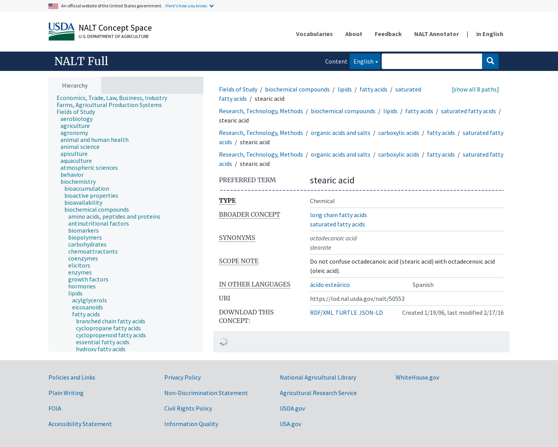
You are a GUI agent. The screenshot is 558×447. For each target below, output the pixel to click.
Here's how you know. (186, 6)
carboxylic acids (398, 132)
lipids (345, 89)
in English (489, 34)
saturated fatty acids (468, 111)
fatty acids (374, 89)
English (362, 60)
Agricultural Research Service (318, 393)
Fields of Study (238, 89)
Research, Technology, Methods (261, 111)
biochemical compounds (297, 89)
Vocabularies (314, 34)
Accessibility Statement (80, 424)
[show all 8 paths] (475, 89)
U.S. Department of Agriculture (114, 36)
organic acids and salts (340, 132)
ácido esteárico (330, 284)
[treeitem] (115, 97)
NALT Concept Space (115, 27)
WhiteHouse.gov (417, 377)
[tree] (125, 223)
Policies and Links (71, 377)
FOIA (54, 408)
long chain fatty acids (338, 215)
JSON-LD (371, 312)
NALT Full (81, 61)
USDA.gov (292, 408)
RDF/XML (322, 312)
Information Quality (191, 424)
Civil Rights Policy (188, 408)
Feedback (388, 34)
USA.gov (290, 424)
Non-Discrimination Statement (206, 393)
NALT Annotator (436, 34)
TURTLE (346, 312)
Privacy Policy (182, 377)
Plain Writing (66, 393)
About (353, 34)
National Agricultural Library (318, 377)
